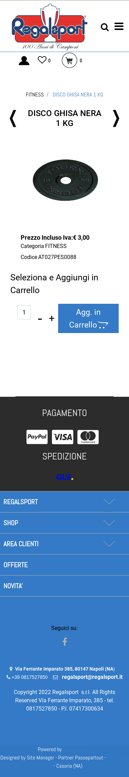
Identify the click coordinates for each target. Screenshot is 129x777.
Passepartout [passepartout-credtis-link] (77, 749)
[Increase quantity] (52, 318)
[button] (64, 181)
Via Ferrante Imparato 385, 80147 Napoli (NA (64, 669)
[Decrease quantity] (40, 318)
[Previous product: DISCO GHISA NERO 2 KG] (13, 118)
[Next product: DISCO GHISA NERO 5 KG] (116, 118)
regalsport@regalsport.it (92, 677)
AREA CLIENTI (21, 543)
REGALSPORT (20, 501)
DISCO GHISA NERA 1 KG (78, 94)
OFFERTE (15, 564)
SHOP (10, 522)
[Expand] (109, 501)
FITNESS (35, 94)
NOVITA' (13, 585)
